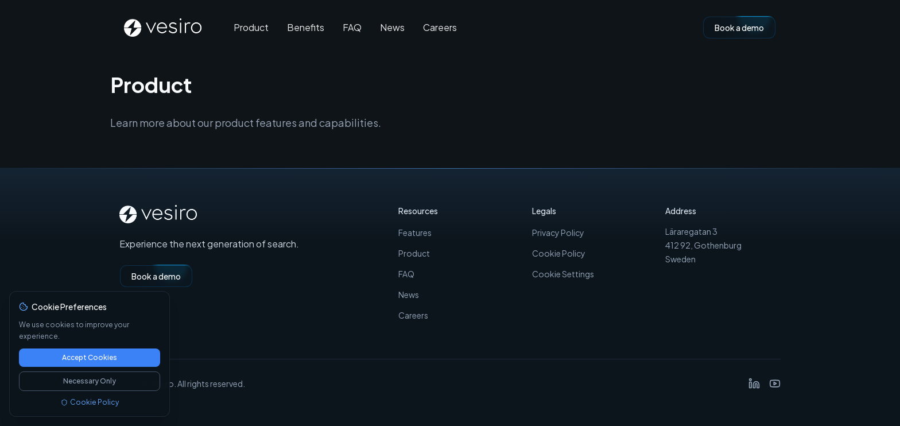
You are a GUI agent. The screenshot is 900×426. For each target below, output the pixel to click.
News (392, 27)
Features (415, 232)
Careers (440, 27)
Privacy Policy (558, 232)
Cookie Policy (558, 253)
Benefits (305, 27)
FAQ (352, 27)
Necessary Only (89, 381)
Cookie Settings (563, 274)
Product (251, 27)
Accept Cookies (89, 357)
